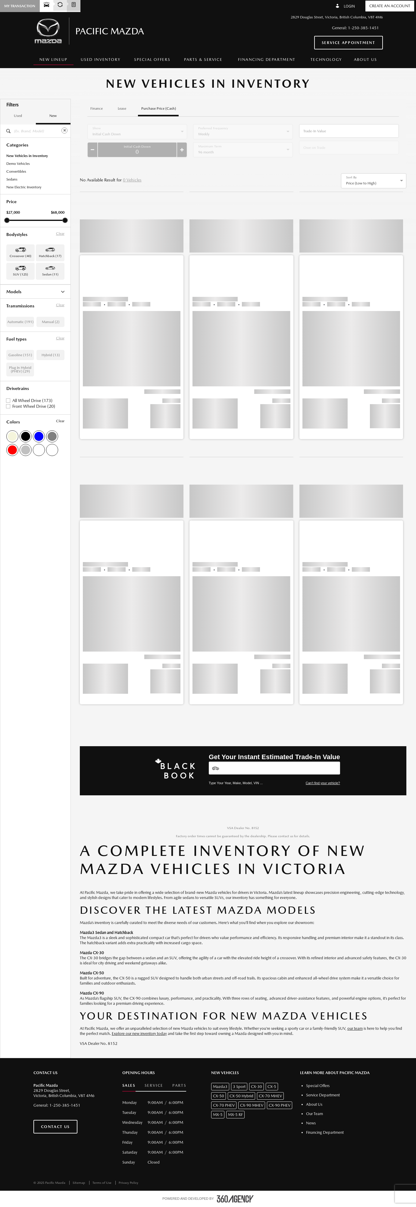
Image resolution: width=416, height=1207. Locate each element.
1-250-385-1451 (363, 28)
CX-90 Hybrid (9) (19, 339)
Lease (122, 109)
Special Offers (152, 59)
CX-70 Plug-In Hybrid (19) (27, 331)
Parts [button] (179, 1085)
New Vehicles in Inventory (27, 156)
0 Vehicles (132, 180)
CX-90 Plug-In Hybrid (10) (27, 347)
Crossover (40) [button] (20, 256)
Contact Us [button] (55, 1126)
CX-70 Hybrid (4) (19, 323)
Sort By (351, 177)
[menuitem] (53, 60)
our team (355, 1028)
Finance (96, 109)
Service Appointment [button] (348, 42)
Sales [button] (129, 1085)
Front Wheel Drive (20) (33, 477)
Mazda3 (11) (16, 355)
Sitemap (79, 1183)
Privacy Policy (128, 1183)
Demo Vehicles (18, 164)
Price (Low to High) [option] (361, 183)
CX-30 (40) (15, 300)
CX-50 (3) (14, 315)
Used (18, 116)
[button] (131, 321)
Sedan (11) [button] (50, 274)
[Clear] (64, 130)
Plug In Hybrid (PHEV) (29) (20, 440)
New (53, 116)
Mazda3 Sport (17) (21, 362)
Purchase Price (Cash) (158, 109)
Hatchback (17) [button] (50, 256)
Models (35, 291)
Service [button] (154, 1085)
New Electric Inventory (23, 187)
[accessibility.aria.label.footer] (235, 1198)
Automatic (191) (20, 392)
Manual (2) (50, 392)
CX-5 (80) (14, 308)
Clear (60, 233)
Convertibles (16, 171)
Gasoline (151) (20, 425)
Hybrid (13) (51, 425)
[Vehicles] (274, 768)
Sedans (11, 179)
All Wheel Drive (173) (32, 471)
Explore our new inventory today (139, 1033)
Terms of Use (102, 1183)
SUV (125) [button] (20, 274)
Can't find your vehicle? (323, 783)
